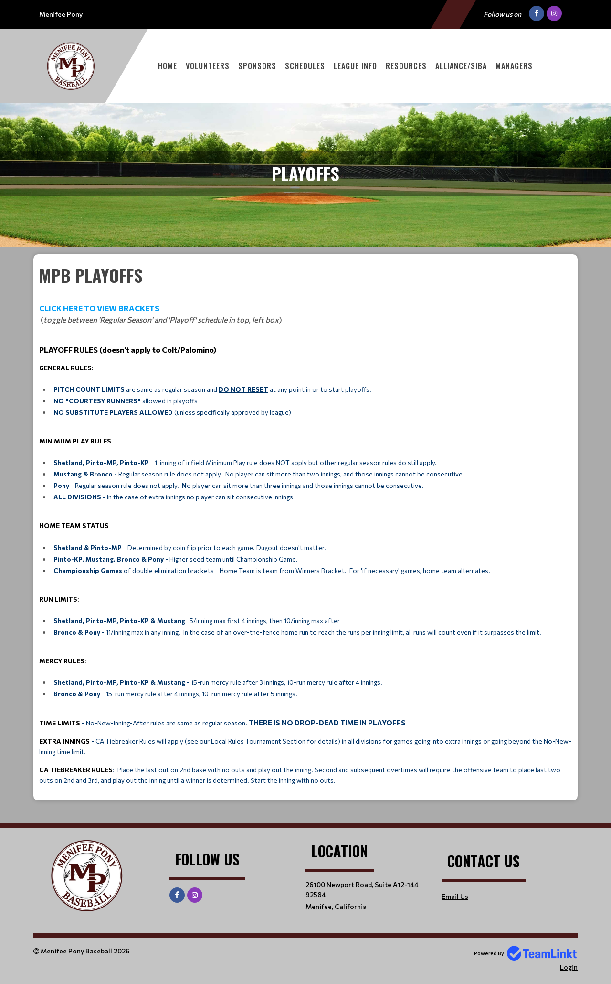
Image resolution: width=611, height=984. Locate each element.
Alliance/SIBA (461, 66)
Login (569, 967)
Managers (514, 66)
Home (167, 66)
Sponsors (257, 66)
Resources (406, 66)
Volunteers (208, 66)
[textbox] (305, 523)
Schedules (305, 66)
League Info (355, 66)
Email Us (455, 896)
